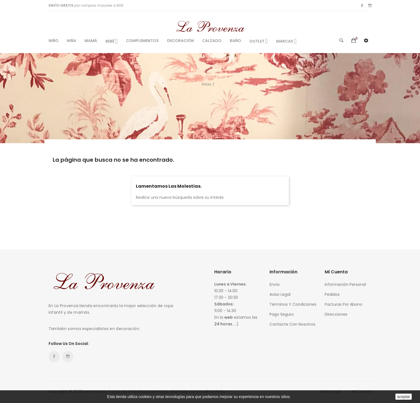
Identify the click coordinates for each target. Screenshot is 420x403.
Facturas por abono (343, 304)
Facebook (362, 5)
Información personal (345, 284)
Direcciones (336, 314)
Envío (275, 284)
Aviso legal (280, 294)
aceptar (403, 396)
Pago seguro (282, 314)
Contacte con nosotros (292, 324)
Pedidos (332, 294)
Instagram (370, 5)
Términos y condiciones (293, 304)
